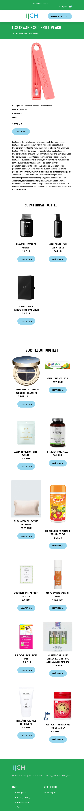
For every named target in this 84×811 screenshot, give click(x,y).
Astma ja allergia (24, 797)
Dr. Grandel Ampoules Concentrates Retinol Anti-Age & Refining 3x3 (58, 658)
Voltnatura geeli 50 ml (58, 378)
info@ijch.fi (63, 6)
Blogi (19, 807)
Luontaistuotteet (31, 105)
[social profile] (50, 3)
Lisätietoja (21, 131)
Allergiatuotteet (60, 16)
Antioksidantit (45, 105)
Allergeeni (21, 792)
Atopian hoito (23, 802)
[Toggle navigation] (15, 16)
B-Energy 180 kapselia (57, 451)
